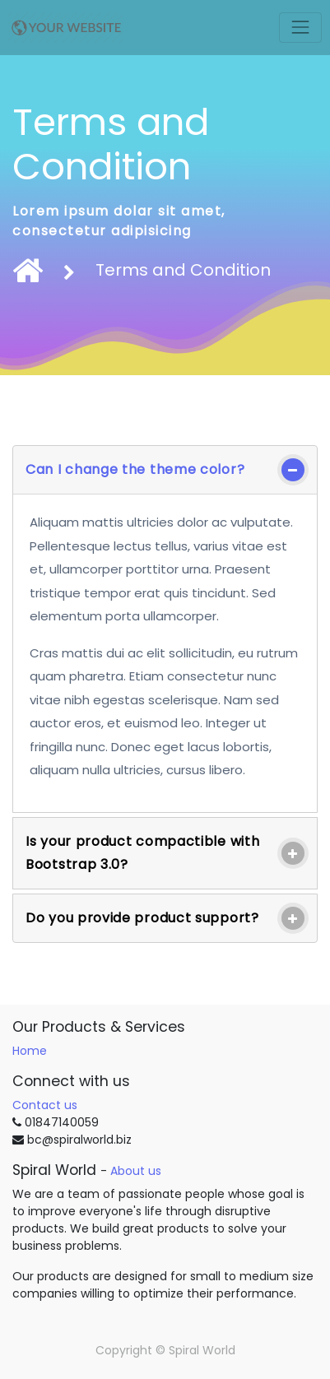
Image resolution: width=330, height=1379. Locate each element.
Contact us (44, 1105)
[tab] (165, 470)
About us (135, 1171)
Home (29, 1050)
